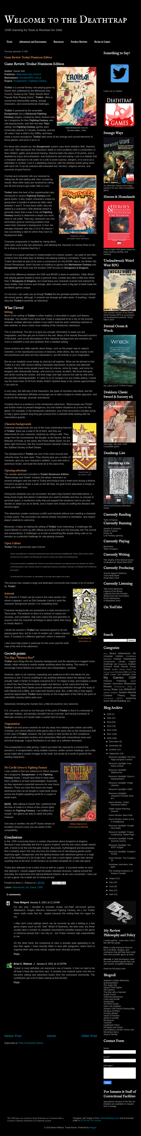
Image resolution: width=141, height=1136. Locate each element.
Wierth (106, 701)
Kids (125, 672)
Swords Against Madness (115, 573)
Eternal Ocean (128, 666)
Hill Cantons (109, 990)
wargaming (131, 698)
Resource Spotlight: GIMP (120, 789)
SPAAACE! (130, 689)
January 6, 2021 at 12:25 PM (51, 964)
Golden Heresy (118, 669)
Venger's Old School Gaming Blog (119, 1008)
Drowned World (111, 666)
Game (33, 887)
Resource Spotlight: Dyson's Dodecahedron (121, 777)
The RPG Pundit (111, 1004)
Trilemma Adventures (113, 997)
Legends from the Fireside (115, 593)
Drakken (132, 664)
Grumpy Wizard (111, 1013)
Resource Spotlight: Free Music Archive (120, 764)
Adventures (18, 887)
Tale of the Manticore (113, 589)
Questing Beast (111, 983)
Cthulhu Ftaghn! (127, 661)
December (114, 741)
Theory (121, 695)
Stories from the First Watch (116, 596)
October (113, 749)
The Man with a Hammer (115, 992)
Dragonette (122, 664)
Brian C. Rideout (23, 964)
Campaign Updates (113, 656)
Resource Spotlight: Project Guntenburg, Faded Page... (122, 833)
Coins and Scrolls (112, 999)
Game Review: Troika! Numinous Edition (119, 803)
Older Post (89, 1036)
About (112, 653)
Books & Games (102, 42)
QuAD (133, 681)
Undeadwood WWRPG (113, 698)
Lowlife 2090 (115, 675)
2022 (109, 730)
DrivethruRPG (26, 77)
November (114, 745)
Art (27, 887)
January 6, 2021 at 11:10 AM (45, 902)
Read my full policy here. (115, 968)
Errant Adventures (112, 598)
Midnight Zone (129, 674)
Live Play (132, 672)
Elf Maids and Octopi (113, 1027)
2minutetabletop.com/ (109, 1118)
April (111, 894)
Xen (128, 701)
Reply (17, 954)
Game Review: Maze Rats (121, 815)
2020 (109, 738)
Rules (115, 689)
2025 (109, 718)
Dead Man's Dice (111, 578)
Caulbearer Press (112, 1025)
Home (51, 1036)
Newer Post (12, 1036)
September (114, 753)
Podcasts (108, 681)
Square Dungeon (111, 693)
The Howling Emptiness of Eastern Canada (121, 872)
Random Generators (113, 683)
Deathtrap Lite (110, 664)
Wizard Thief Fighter (113, 987)
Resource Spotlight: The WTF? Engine (120, 846)
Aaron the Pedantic (112, 1006)
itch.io (38, 77)
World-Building (118, 700)
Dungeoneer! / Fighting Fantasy (30, 81)
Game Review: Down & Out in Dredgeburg (121, 820)
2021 (109, 734)
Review (108, 686)
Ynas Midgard (21, 902)
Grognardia (109, 1001)
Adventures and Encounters (32, 42)
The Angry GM (110, 985)
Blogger (92, 1127)
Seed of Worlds (111, 1034)
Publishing (121, 681)
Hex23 (129, 669)
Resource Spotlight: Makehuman (118, 771)
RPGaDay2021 (119, 687)
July (111, 882)
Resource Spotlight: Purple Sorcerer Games (121, 839)
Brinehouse (109, 1020)
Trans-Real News (111, 575)
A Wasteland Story (112, 600)
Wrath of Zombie (111, 1018)
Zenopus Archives (112, 1011)
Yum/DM (107, 1022)
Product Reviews (79, 42)
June (111, 886)
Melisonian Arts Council (28, 74)
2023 (109, 726)
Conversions (109, 661)
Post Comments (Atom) (31, 1043)
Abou (105, 654)
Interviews (119, 672)
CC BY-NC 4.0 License (90, 1120)
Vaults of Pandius (111, 1015)
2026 (109, 714)
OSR (40, 887)
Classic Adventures (124, 658)
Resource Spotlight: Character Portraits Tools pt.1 (121, 796)
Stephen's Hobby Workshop (116, 980)
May (111, 890)
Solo (121, 689)
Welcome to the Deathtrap (65, 19)
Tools (9, 42)
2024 (109, 722)
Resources (58, 42)
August (112, 878)
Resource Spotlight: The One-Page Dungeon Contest (122, 758)
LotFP (106, 674)
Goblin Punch (110, 994)
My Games (114, 677)
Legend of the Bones (113, 591)
